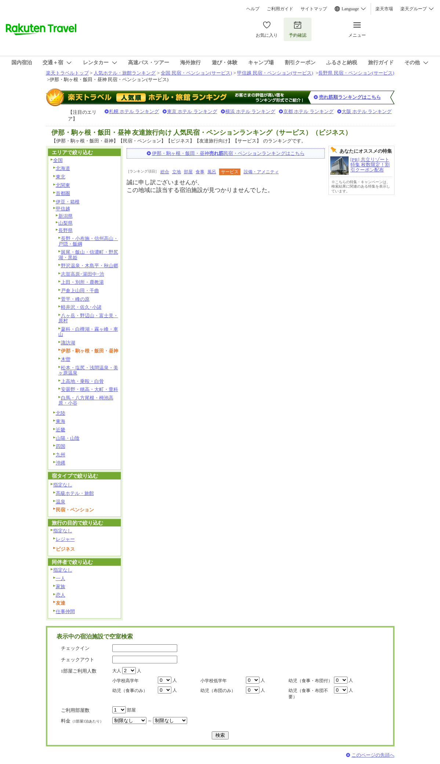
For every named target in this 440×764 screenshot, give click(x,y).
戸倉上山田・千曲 (80, 290)
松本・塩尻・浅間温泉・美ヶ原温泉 (88, 370)
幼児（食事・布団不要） (308, 693)
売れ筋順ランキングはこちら (350, 97)
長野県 (65, 230)
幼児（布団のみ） (218, 690)
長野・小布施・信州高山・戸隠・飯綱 (88, 241)
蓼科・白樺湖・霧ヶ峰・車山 (88, 331)
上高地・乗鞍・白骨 (82, 381)
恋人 (60, 595)
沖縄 (60, 463)
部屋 (188, 171)
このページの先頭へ (373, 755)
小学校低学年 (213, 680)
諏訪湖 (68, 342)
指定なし (62, 485)
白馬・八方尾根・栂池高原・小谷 (85, 400)
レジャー (65, 539)
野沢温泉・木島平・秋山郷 (89, 265)
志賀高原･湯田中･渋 (82, 274)
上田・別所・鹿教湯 (82, 282)
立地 (176, 171)
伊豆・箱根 (68, 201)
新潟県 (65, 216)
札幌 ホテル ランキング (134, 111)
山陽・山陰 (68, 438)
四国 (60, 446)
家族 (60, 586)
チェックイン (75, 648)
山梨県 (65, 223)
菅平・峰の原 (75, 299)
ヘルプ (252, 8)
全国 (58, 160)
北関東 (63, 185)
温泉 (60, 501)
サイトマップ (314, 8)
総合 (164, 171)
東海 (60, 421)
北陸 (60, 413)
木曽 (65, 359)
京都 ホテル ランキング (308, 111)
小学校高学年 (125, 680)
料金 (82, 721)
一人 (60, 578)
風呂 (211, 171)
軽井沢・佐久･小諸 (81, 307)
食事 (200, 171)
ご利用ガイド (280, 8)
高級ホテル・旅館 (75, 493)
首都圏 (63, 193)
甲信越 (63, 208)
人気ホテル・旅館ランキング (125, 73)
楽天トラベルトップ (67, 73)
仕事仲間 (65, 611)
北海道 (63, 168)
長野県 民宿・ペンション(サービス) (356, 73)
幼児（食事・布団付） (310, 680)
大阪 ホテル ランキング (367, 111)
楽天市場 (384, 8)
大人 (116, 670)
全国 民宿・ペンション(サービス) (196, 73)
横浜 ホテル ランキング (250, 111)
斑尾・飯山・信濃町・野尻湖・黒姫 (88, 254)
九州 (60, 454)
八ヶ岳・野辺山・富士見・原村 (88, 318)
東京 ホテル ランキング (192, 111)
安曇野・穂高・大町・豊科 (89, 389)
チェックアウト (77, 659)
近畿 (60, 429)
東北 (60, 177)
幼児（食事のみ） (130, 690)
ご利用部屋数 (75, 710)
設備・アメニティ (261, 171)
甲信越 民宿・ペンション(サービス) (275, 73)
